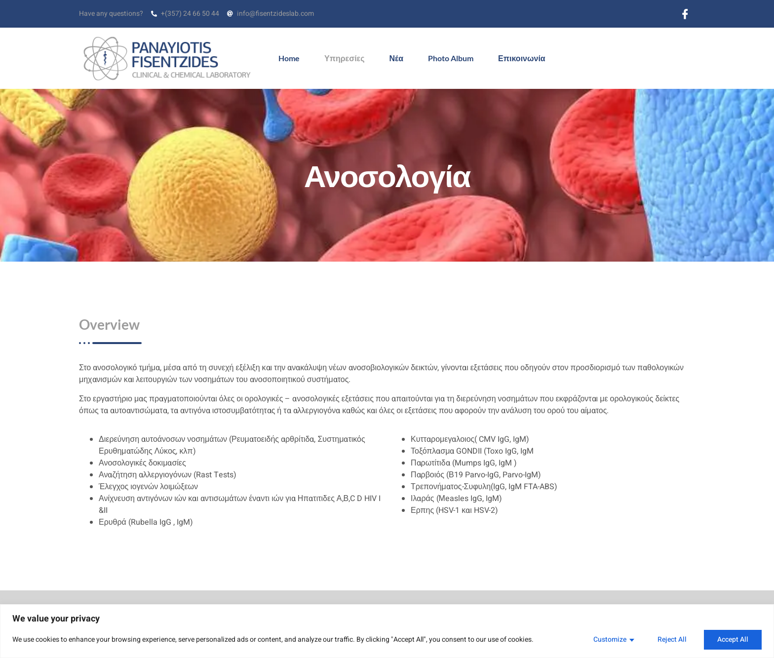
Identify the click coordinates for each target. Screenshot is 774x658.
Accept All (732, 639)
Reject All (672, 639)
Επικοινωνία (521, 58)
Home (289, 58)
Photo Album (450, 58)
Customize (609, 639)
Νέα (396, 58)
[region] (387, 631)
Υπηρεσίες (344, 58)
